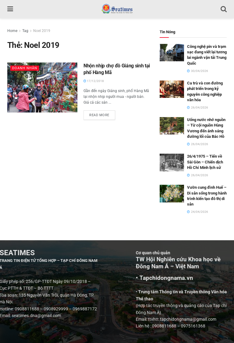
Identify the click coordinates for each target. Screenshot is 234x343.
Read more (102, 113)
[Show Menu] (10, 9)
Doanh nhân (24, 68)
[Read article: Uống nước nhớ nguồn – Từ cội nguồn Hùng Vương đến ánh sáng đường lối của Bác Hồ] (172, 125)
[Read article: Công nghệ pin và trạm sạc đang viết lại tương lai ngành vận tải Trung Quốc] (172, 52)
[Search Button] (224, 9)
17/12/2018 (93, 81)
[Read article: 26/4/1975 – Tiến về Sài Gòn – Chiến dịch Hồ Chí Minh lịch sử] (172, 162)
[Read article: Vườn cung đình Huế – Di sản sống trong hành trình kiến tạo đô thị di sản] (172, 193)
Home (12, 31)
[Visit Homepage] (117, 9)
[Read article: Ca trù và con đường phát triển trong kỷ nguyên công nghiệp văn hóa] (172, 89)
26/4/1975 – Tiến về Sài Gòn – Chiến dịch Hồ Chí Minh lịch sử (205, 162)
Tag (25, 31)
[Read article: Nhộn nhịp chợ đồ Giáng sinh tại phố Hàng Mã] (42, 88)
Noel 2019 (41, 31)
